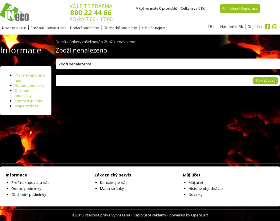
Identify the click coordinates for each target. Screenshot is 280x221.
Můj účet (196, 182)
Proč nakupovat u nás (48, 27)
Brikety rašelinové (85, 41)
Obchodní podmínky (120, 27)
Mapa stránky (112, 188)
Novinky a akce (14, 27)
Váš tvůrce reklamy (149, 215)
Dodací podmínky (84, 27)
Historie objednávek (206, 188)
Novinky (196, 194)
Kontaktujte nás (28, 100)
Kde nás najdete (154, 27)
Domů (61, 41)
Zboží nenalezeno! (120, 41)
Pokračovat (265, 80)
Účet (212, 26)
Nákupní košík (231, 26)
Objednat (255, 26)
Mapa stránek (27, 106)
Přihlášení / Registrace (240, 8)
